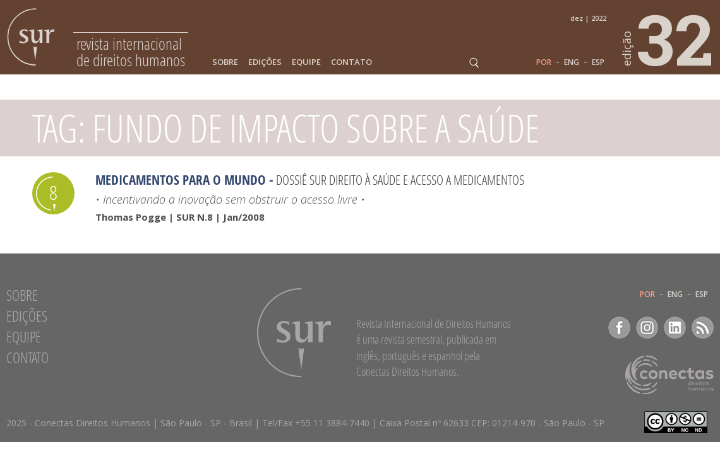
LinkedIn (675, 328)
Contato (351, 62)
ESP (598, 62)
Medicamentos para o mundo (180, 180)
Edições (265, 62)
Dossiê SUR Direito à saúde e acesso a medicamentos (400, 180)
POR (543, 62)
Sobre (225, 62)
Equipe (306, 62)
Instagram (647, 328)
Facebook (619, 328)
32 (668, 38)
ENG (571, 62)
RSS (703, 328)
